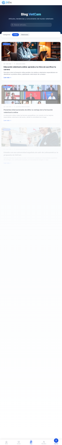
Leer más (7, 77)
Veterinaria (24, 34)
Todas (15, 34)
